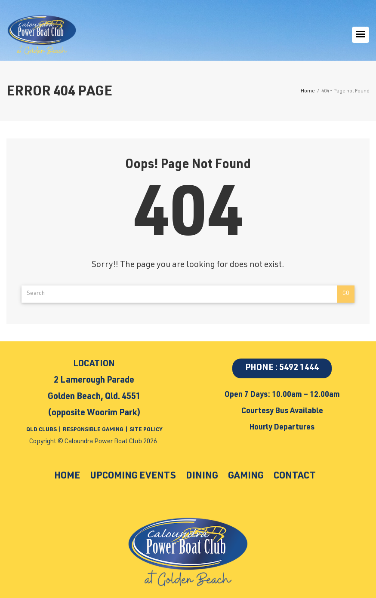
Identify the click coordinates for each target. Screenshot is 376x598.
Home (67, 476)
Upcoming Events (133, 476)
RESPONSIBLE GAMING (93, 430)
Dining (202, 476)
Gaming (246, 476)
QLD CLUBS (42, 430)
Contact (295, 476)
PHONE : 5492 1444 (282, 368)
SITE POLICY (145, 430)
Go (345, 294)
